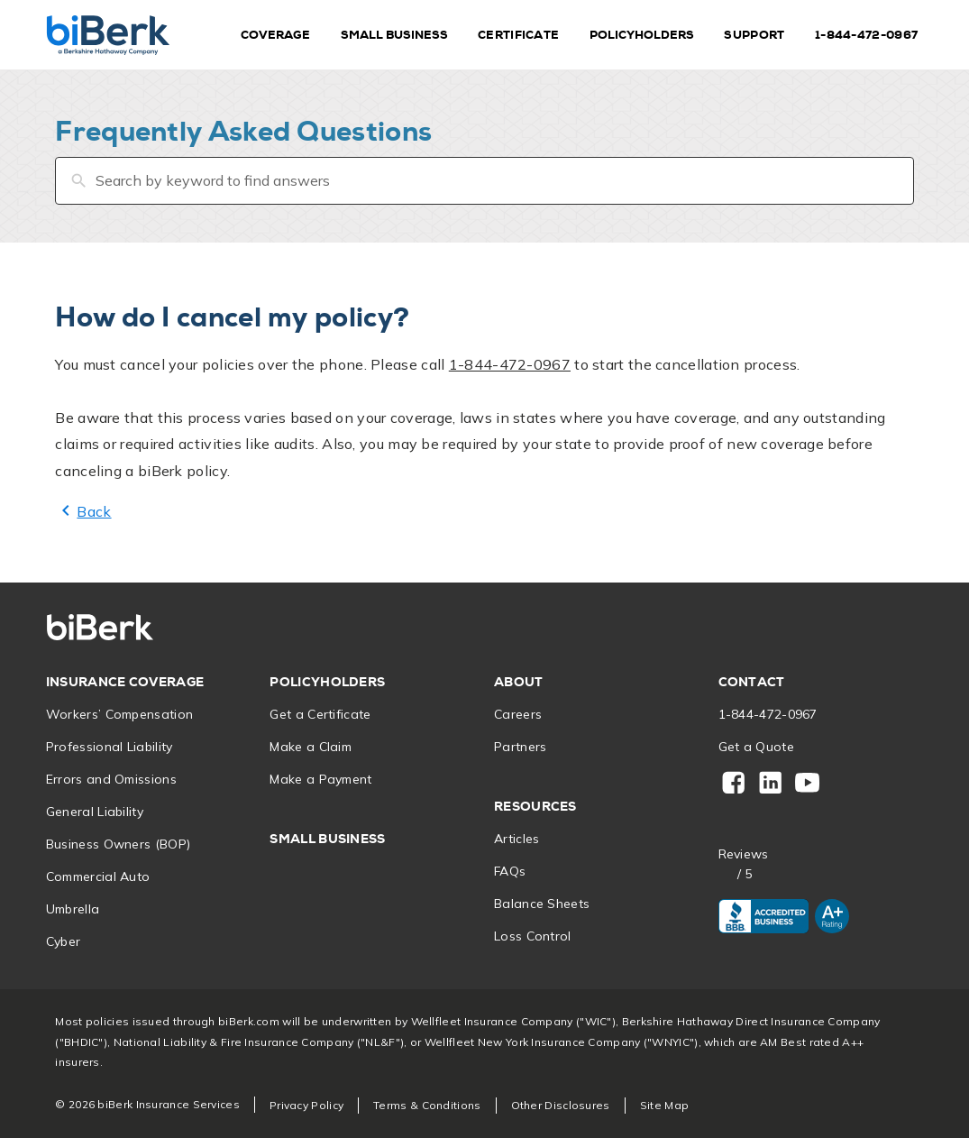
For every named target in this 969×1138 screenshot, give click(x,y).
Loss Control (532, 936)
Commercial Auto (98, 876)
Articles (516, 839)
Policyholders (642, 34)
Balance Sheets (542, 903)
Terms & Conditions (426, 1105)
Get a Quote (756, 747)
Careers (518, 714)
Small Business (394, 34)
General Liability (94, 811)
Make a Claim (311, 747)
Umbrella (72, 909)
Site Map (664, 1105)
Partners (520, 747)
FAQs (510, 871)
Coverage (275, 34)
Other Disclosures (560, 1105)
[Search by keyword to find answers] (484, 181)
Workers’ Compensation (119, 714)
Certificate (518, 34)
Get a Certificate (320, 714)
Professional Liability (109, 747)
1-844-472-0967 (866, 34)
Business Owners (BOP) (118, 844)
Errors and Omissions (111, 779)
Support (754, 34)
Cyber (63, 941)
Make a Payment (320, 779)
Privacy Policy (306, 1105)
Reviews (743, 854)
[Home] (108, 34)
